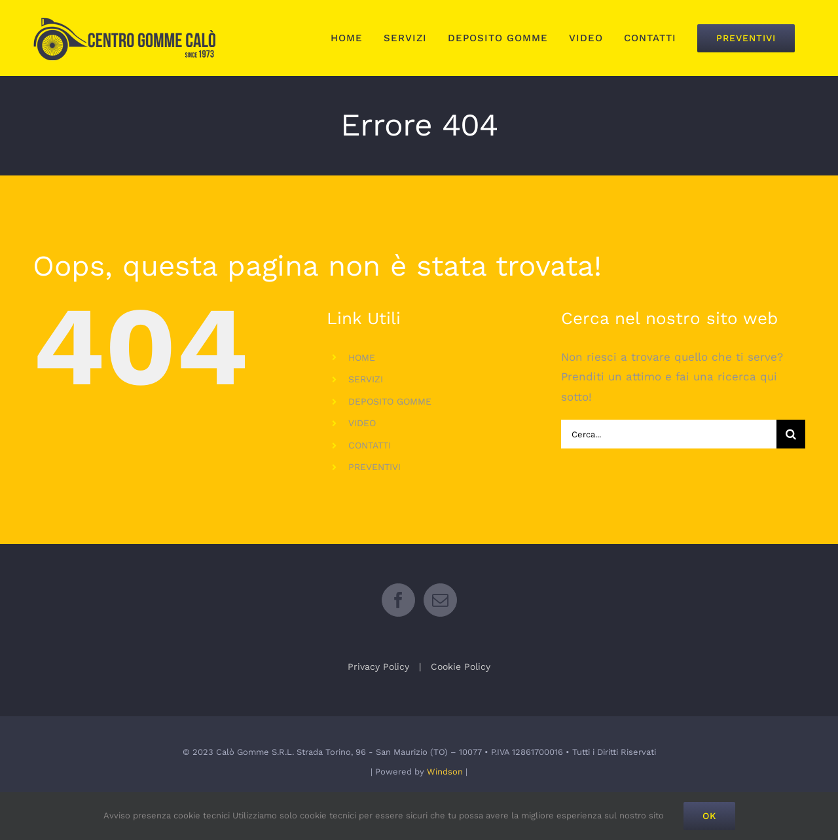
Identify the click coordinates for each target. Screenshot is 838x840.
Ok (709, 816)
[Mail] (440, 631)
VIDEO (362, 423)
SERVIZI (365, 379)
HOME (361, 357)
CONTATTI (369, 445)
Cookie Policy (460, 698)
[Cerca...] (668, 434)
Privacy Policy (378, 698)
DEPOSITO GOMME (389, 401)
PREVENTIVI (374, 467)
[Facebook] (398, 631)
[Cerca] (790, 434)
